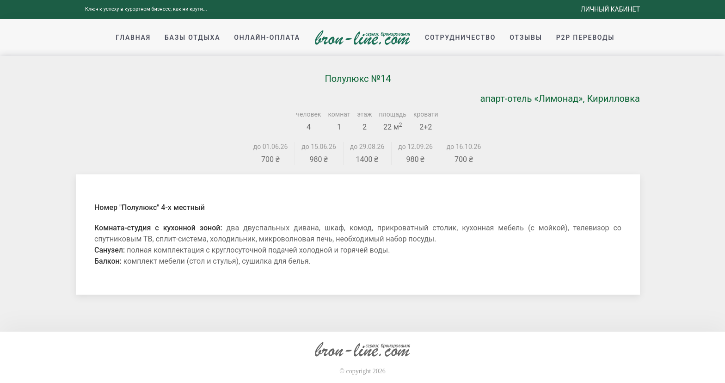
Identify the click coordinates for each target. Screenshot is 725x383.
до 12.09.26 (415, 146)
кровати (425, 114)
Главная (133, 37)
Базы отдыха (192, 37)
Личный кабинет (610, 9)
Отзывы (526, 37)
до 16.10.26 (464, 146)
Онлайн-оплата (267, 37)
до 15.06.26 (318, 146)
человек (308, 114)
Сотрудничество (460, 37)
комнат (339, 114)
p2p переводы (585, 37)
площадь (392, 114)
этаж (364, 114)
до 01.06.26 (270, 146)
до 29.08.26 (367, 146)
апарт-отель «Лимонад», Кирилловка (560, 98)
